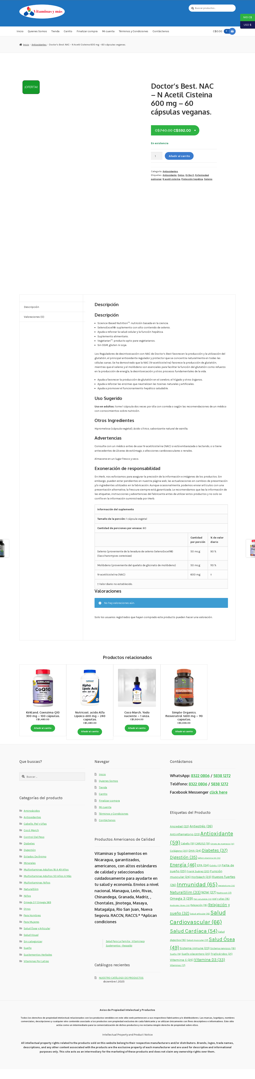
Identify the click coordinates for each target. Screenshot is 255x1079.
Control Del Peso (34, 846)
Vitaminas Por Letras (36, 971)
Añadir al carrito (179, 157)
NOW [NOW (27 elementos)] (208, 902)
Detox (181, 176)
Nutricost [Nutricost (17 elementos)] (224, 902)
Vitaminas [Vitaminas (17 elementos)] (177, 975)
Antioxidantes (39, 45)
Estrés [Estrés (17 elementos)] (215, 875)
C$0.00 (222, 32)
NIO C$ (246, 17)
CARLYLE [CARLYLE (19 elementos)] (202, 853)
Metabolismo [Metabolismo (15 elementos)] (226, 895)
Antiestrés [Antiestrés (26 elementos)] (201, 836)
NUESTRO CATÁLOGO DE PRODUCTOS (121, 987)
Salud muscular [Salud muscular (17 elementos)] (197, 950)
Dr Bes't (190, 176)
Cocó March (31, 840)
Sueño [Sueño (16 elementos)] (175, 963)
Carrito (68, 32)
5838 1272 (222, 785)
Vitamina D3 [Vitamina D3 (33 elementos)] (209, 969)
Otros (27, 918)
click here (218, 802)
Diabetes (29, 853)
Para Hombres (32, 925)
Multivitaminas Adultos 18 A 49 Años (46, 879)
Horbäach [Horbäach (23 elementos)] (201, 887)
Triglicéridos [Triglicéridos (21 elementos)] (221, 963)
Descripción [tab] (31, 307)
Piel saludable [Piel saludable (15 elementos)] (203, 909)
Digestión (30, 859)
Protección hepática (192, 180)
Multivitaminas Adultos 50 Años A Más (47, 885)
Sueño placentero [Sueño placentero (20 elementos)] (196, 963)
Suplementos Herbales (38, 964)
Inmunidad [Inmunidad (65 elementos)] (197, 894)
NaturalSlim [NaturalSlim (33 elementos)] (185, 902)
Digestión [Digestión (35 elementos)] (183, 867)
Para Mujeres (31, 931)
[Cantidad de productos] (156, 157)
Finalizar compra (87, 32)
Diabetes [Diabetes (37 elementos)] (215, 860)
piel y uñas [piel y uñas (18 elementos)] (221, 908)
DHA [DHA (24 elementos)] (194, 860)
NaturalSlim (31, 898)
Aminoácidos (32, 820)
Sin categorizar (33, 951)
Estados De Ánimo (35, 866)
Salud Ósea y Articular (37, 938)
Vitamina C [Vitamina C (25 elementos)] (181, 970)
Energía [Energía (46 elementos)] (183, 874)
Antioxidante (170, 176)
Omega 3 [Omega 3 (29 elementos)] (181, 908)
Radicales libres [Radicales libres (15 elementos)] (180, 915)
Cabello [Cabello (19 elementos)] (188, 853)
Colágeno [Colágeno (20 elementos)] (179, 860)
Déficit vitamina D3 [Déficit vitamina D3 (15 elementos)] (209, 868)
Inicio (20, 32)
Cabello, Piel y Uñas (35, 833)
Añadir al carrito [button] (42, 728)
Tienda (55, 32)
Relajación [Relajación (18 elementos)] (199, 915)
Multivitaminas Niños (37, 892)
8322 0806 (200, 785)
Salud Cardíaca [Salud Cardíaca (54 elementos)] (194, 941)
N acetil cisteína (171, 180)
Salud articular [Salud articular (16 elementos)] (200, 923)
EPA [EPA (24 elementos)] (203, 875)
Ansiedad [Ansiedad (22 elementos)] (179, 836)
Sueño (28, 957)
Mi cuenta (108, 32)
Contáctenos (161, 32)
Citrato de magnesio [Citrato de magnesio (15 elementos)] (222, 853)
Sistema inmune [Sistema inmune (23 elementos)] (195, 958)
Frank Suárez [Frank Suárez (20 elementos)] (198, 881)
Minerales (30, 872)
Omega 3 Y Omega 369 (37, 912)
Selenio (208, 180)
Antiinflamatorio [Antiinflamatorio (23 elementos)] (185, 844)
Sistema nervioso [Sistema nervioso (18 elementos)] (223, 958)
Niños (27, 905)
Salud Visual (31, 944)
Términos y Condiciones (133, 32)
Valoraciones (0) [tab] (34, 317)
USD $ (245, 25)
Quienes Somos (37, 32)
